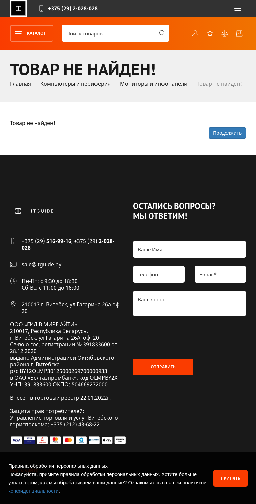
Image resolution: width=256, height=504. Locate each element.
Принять (230, 478)
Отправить (163, 367)
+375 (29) (46, 241)
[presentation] (183, 337)
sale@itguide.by (41, 264)
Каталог (28, 33)
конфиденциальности (33, 491)
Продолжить (227, 133)
